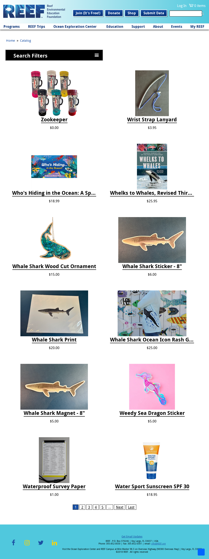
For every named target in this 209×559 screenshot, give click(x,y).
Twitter (41, 545)
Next (119, 507)
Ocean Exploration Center (75, 26)
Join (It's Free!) (88, 13)
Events (176, 26)
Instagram (27, 545)
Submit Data (153, 13)
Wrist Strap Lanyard (152, 119)
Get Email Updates (132, 536)
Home (10, 40)
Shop (132, 13)
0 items (200, 5)
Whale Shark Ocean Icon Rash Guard (152, 339)
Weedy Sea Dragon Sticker (152, 413)
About (158, 26)
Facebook (13, 545)
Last (131, 507)
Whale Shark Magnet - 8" (54, 413)
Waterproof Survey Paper (54, 486)
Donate (114, 13)
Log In (181, 5)
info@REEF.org (158, 543)
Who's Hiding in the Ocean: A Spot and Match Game (54, 193)
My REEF (197, 26)
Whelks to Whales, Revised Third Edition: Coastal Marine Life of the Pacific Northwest (152, 193)
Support (138, 26)
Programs (11, 26)
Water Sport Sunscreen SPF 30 (152, 486)
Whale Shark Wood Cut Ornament (54, 266)
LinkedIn (54, 545)
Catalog (25, 40)
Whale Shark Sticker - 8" (152, 266)
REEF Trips (36, 26)
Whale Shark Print (54, 339)
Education (114, 26)
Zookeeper (54, 119)
